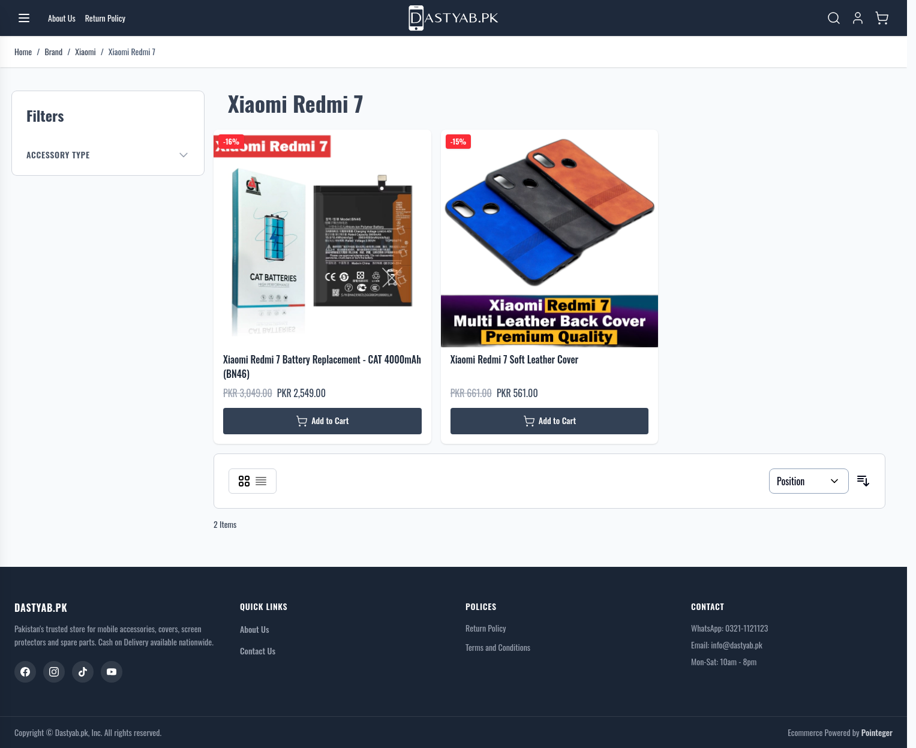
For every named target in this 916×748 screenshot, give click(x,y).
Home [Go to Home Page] (23, 52)
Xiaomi (85, 52)
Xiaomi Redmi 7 (132, 52)
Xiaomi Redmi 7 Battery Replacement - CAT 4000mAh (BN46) (322, 366)
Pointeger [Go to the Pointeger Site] (877, 732)
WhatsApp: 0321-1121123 (729, 627)
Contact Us (257, 650)
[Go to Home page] (453, 18)
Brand (53, 52)
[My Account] (858, 18)
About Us (254, 629)
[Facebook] (25, 672)
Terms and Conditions (497, 647)
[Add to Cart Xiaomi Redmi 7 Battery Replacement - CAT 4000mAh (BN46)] (322, 421)
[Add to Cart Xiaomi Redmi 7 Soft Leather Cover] (550, 421)
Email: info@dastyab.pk (726, 644)
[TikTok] (83, 672)
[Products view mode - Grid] (244, 481)
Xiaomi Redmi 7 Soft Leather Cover (515, 359)
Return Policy (485, 628)
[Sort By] (809, 481)
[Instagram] (54, 672)
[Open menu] (24, 18)
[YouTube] (111, 672)
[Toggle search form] (834, 18)
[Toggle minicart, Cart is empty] (882, 18)
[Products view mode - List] (261, 481)
